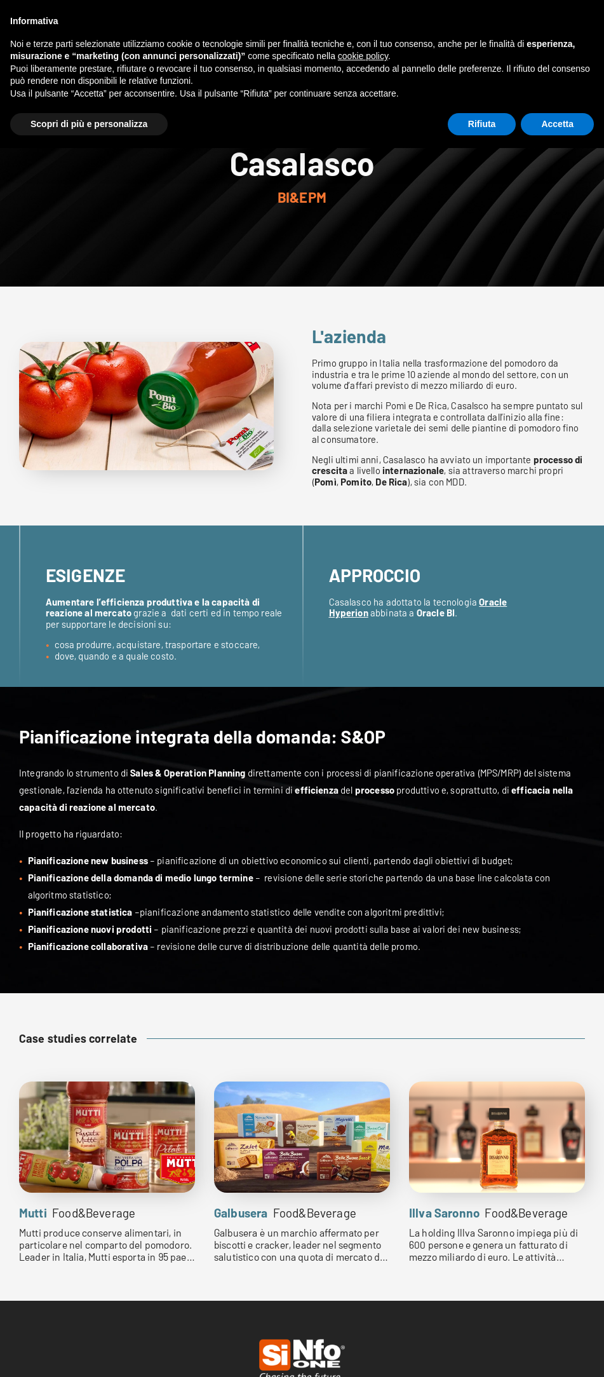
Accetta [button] (557, 124)
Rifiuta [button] (482, 124)
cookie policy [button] (363, 56)
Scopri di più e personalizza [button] (88, 124)
